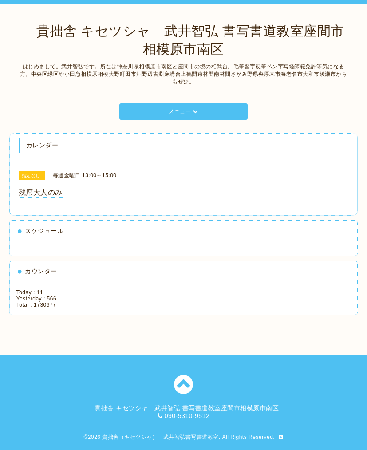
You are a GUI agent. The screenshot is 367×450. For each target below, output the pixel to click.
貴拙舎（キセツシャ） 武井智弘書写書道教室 (160, 437)
